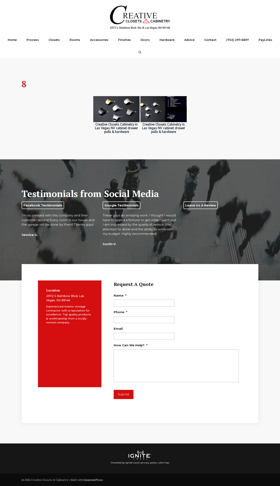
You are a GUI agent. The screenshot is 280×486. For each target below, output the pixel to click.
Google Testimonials (121, 205)
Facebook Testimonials (42, 205)
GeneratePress (93, 480)
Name (120, 295)
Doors (145, 40)
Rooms (75, 40)
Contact (210, 40)
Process (33, 40)
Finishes (124, 40)
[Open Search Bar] (140, 52)
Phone (120, 312)
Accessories (99, 40)
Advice (189, 40)
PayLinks (265, 40)
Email (118, 329)
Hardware (167, 40)
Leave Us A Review (200, 205)
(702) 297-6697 (237, 40)
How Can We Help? (131, 345)
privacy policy (149, 462)
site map (164, 462)
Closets (54, 40)
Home (12, 40)
